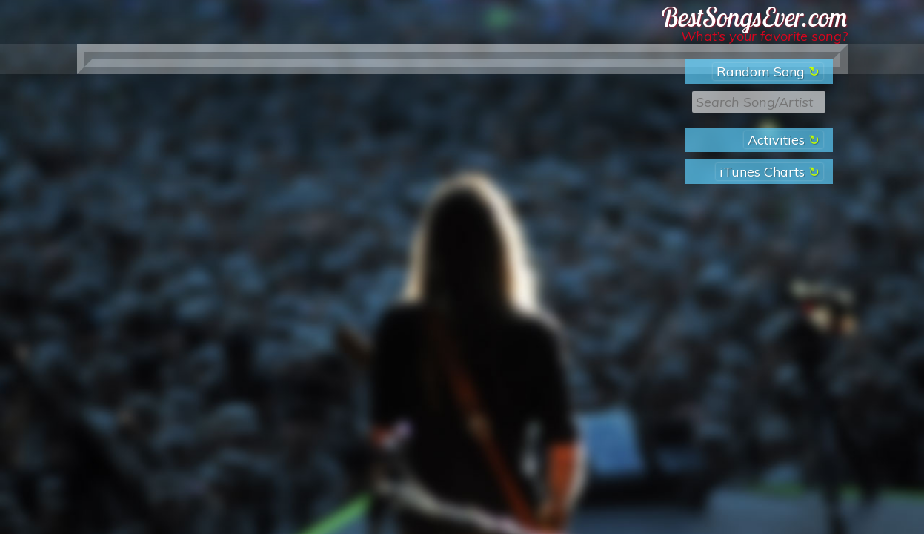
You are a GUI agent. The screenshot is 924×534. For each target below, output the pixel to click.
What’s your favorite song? (764, 35)
